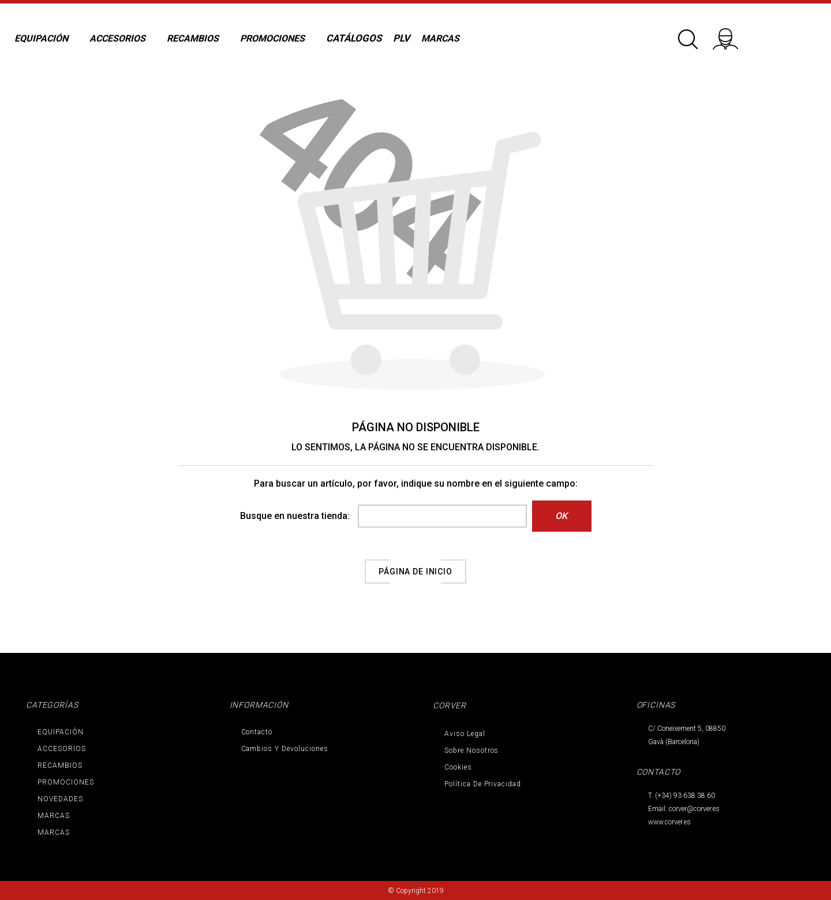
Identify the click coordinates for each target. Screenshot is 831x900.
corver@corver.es (694, 809)
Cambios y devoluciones (284, 749)
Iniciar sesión (732, 34)
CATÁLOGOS (353, 38)
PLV (401, 38)
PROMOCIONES (66, 782)
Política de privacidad (482, 784)
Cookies (458, 767)
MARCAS (54, 816)
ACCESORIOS (62, 749)
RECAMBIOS (60, 765)
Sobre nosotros (471, 750)
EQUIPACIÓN (61, 732)
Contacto (257, 732)
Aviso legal (464, 734)
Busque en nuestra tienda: (295, 515)
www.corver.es (669, 822)
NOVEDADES (60, 799)
